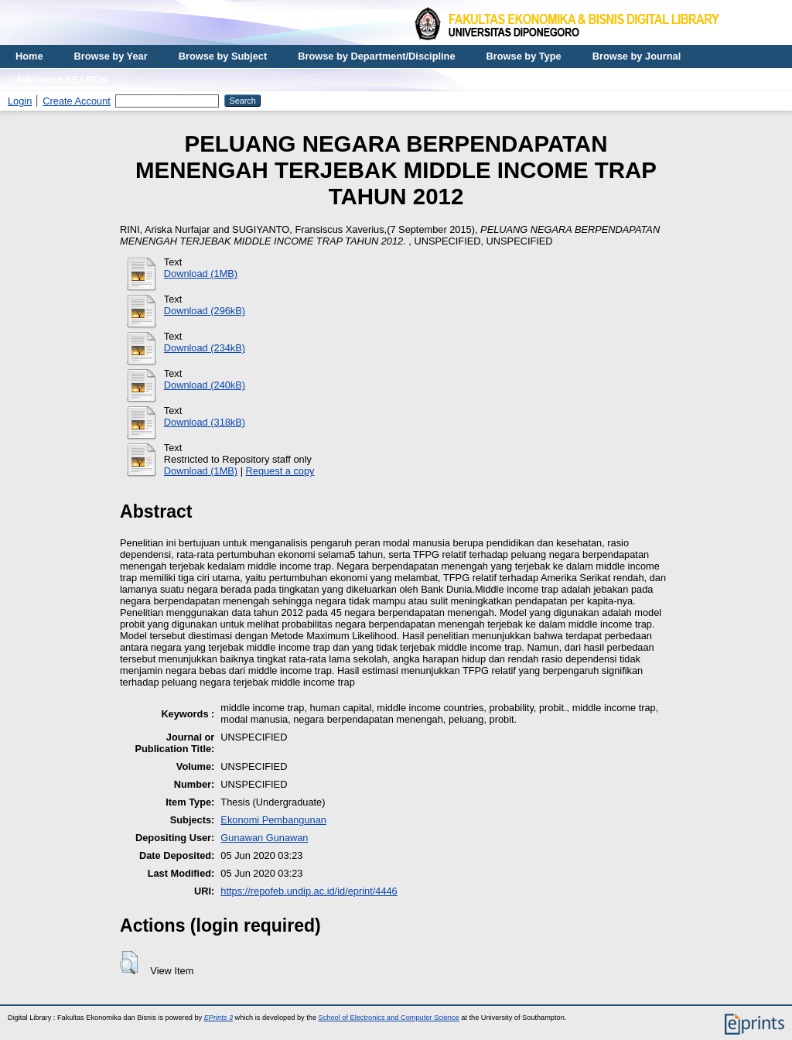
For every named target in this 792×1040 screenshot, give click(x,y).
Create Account (77, 101)
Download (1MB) (200, 273)
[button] (129, 962)
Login (20, 101)
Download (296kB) (204, 310)
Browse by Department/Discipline (376, 56)
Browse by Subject (223, 56)
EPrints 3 (218, 1017)
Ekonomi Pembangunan (273, 820)
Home (29, 56)
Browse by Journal (636, 56)
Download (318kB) (204, 422)
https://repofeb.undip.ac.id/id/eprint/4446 (308, 891)
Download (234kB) (204, 348)
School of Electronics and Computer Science (389, 1017)
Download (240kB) (204, 385)
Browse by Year (111, 56)
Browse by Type (524, 56)
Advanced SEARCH (61, 79)
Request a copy (280, 471)
